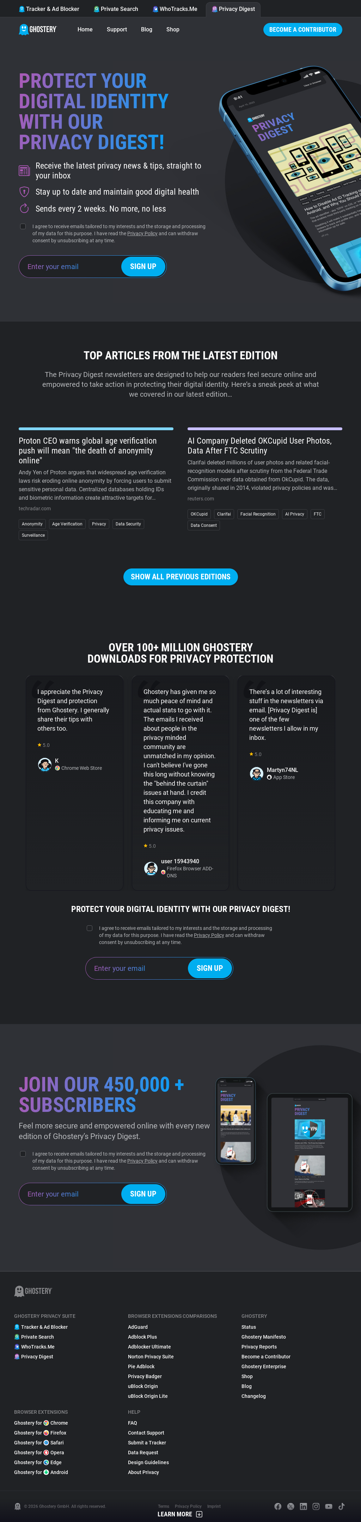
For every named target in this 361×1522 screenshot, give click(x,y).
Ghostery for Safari (39, 1442)
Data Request (143, 1452)
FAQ (132, 1423)
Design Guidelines (148, 1462)
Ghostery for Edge (38, 1462)
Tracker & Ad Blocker (49, 9)
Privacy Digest (233, 9)
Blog (146, 29)
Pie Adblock (141, 1366)
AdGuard (138, 1327)
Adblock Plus (142, 1337)
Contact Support (146, 1433)
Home (85, 29)
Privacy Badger (145, 1376)
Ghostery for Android (41, 1472)
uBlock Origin (143, 1386)
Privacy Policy (142, 233)
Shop (172, 29)
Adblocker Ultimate (149, 1347)
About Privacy (143, 1472)
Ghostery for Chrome (41, 1423)
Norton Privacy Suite (151, 1356)
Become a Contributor (302, 29)
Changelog (253, 1396)
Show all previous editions (181, 576)
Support (117, 29)
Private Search (115, 9)
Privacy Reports (259, 1347)
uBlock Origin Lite (148, 1396)
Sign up (143, 266)
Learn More (180, 1514)
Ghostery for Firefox (40, 1433)
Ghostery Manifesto (263, 1337)
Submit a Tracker (147, 1442)
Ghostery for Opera (39, 1452)
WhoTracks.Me (174, 9)
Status (248, 1327)
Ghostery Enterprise (263, 1366)
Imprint (214, 1506)
